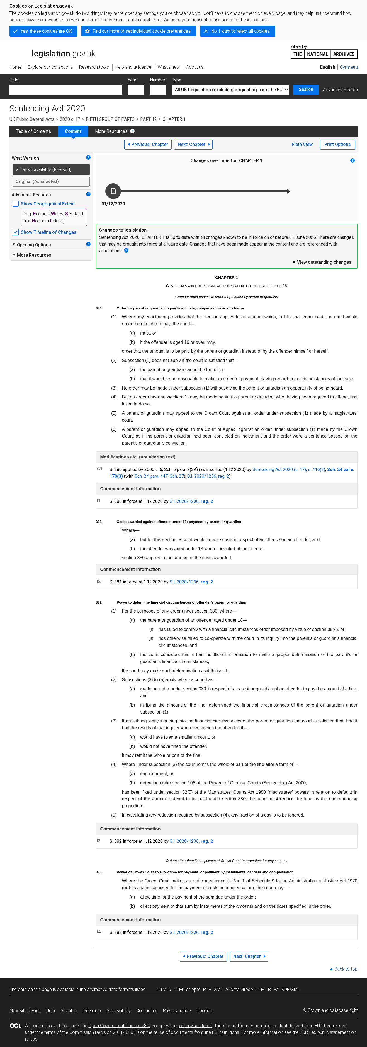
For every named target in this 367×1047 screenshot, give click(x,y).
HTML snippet (187, 989)
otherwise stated (195, 1025)
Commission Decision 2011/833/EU (104, 1032)
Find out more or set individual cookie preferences (142, 31)
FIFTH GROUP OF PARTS (110, 119)
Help (50, 1010)
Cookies (204, 1010)
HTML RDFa (267, 989)
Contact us (146, 1010)
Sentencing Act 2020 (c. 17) (279, 469)
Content (73, 131)
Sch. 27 (177, 476)
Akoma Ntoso (239, 989)
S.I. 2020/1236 (201, 476)
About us (69, 1010)
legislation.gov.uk (52, 52)
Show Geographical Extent (48, 203)
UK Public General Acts (31, 119)
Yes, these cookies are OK (46, 31)
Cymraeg (349, 67)
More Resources (111, 131)
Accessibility (118, 1010)
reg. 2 (223, 476)
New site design (25, 1010)
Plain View (302, 144)
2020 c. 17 (70, 119)
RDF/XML (290, 989)
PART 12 (148, 119)
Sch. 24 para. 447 (151, 476)
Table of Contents (33, 131)
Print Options (337, 144)
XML (218, 989)
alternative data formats (110, 989)
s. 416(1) (316, 469)
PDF (207, 989)
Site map (92, 1010)
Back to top (346, 969)
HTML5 (164, 989)
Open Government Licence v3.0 (119, 1025)
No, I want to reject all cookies (240, 31)
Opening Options (31, 245)
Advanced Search (340, 89)
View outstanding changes (321, 262)
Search (306, 89)
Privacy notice (177, 1010)
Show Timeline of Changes (48, 232)
